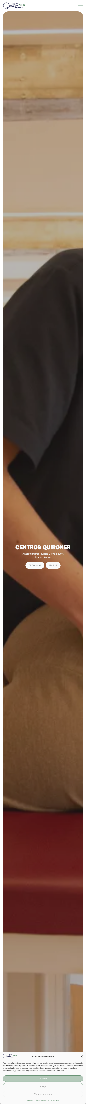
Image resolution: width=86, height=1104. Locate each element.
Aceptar (43, 1078)
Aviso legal (55, 1100)
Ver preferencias (43, 1094)
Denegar (43, 1086)
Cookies (30, 1100)
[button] (81, 1056)
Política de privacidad (42, 1100)
